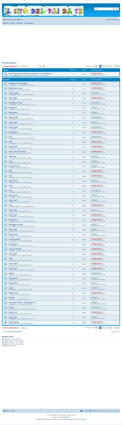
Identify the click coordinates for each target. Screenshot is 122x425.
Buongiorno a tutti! (16, 224)
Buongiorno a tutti (15, 88)
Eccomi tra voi (14, 166)
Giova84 (12, 265)
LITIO (12, 299)
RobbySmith (14, 309)
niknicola (13, 187)
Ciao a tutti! (13, 122)
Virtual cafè (44, 75)
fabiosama (13, 124)
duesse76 (13, 85)
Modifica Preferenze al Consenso (78, 419)
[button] (96, 66)
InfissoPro (13, 216)
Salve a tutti (13, 127)
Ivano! (12, 167)
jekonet (12, 177)
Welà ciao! (12, 156)
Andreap (12, 172)
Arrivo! (11, 307)
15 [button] (116, 66)
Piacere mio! (13, 293)
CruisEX (12, 158)
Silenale (12, 182)
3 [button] (105, 66)
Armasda (13, 260)
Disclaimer (38, 419)
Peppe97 (13, 318)
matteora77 (13, 270)
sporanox (13, 323)
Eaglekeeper (14, 138)
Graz (11, 89)
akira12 (12, 275)
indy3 (12, 109)
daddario (13, 304)
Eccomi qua (13, 244)
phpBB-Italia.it (66, 417)
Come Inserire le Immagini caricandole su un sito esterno (30, 74)
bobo (11, 114)
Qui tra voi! (13, 312)
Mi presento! (13, 234)
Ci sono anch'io (14, 239)
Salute (11, 288)
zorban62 (13, 255)
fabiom (12, 202)
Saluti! (11, 273)
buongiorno (13, 108)
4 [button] (108, 66)
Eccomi (11, 298)
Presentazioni (9, 63)
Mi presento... (14, 195)
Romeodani (13, 245)
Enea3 (12, 153)
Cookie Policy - (54, 419)
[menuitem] (20, 19)
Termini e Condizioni (63, 419)
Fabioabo (13, 143)
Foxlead (12, 133)
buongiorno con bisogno (18, 83)
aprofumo (13, 104)
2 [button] (102, 66)
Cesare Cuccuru (15, 221)
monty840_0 (14, 226)
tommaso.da (14, 119)
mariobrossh (17, 75)
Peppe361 (13, 94)
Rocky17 (13, 240)
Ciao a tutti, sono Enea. (17, 151)
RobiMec (13, 197)
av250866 (95, 93)
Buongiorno (13, 112)
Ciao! (11, 161)
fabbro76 (13, 163)
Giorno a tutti (14, 93)
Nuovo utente (14, 322)
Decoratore (95, 190)
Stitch (12, 294)
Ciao (10, 137)
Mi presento (13, 132)
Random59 (13, 231)
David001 (13, 289)
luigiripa (12, 192)
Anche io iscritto (15, 249)
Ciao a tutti (13, 98)
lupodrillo (13, 99)
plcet (93, 209)
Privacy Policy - (45, 419)
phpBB (54, 415)
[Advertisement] (61, 43)
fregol (12, 314)
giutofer (12, 250)
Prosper (12, 279)
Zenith (12, 211)
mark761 (13, 148)
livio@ (94, 107)
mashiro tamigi (14, 206)
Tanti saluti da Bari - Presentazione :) (22, 302)
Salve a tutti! (13, 117)
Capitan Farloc (96, 73)
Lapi (11, 284)
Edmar (12, 236)
